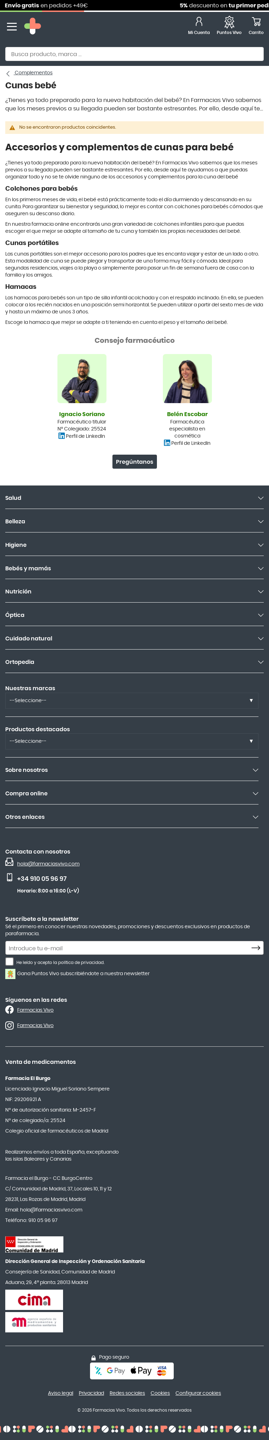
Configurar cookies (198, 1393)
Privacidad (91, 1393)
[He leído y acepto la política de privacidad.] (9, 961)
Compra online (26, 793)
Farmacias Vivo (35, 1010)
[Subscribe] (258, 948)
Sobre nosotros (26, 770)
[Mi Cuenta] (199, 27)
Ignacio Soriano (82, 414)
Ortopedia (19, 662)
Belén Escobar (187, 414)
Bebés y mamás (28, 568)
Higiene (16, 545)
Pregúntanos (134, 462)
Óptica (15, 615)
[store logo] (32, 27)
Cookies (160, 1393)
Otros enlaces (25, 817)
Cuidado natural (28, 638)
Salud (13, 498)
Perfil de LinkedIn (85, 436)
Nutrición (18, 592)
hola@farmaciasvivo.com (48, 864)
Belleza (15, 521)
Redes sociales (127, 1393)
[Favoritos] (229, 27)
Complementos (33, 72)
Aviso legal (60, 1393)
